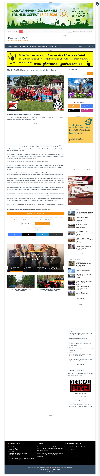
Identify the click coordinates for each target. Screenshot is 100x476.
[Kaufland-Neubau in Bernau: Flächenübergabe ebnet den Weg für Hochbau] (71, 239)
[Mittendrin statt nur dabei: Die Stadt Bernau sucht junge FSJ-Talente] (71, 213)
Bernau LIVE (17, 46)
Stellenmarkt (33, 46)
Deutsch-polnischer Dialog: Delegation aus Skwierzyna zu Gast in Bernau (84, 233)
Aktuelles (24, 46)
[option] (36, 258)
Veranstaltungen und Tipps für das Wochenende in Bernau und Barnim (40, 31)
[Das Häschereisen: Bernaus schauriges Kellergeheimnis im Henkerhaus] (71, 219)
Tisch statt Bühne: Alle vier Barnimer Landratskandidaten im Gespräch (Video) (84, 276)
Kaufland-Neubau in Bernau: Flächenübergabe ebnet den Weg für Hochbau (84, 240)
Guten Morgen (35, 251)
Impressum (89, 31)
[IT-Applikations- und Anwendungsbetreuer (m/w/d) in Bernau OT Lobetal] (71, 263)
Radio (56, 46)
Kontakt (51, 46)
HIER (75, 375)
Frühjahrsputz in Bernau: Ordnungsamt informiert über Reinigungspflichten (83, 226)
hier (50, 209)
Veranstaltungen (42, 46)
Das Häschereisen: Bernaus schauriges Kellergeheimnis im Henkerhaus (83, 219)
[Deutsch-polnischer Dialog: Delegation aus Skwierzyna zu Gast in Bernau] (71, 233)
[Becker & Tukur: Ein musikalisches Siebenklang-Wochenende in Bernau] (71, 282)
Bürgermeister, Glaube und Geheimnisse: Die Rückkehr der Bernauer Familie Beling (83, 246)
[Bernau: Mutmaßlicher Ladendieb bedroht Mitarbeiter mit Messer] (71, 270)
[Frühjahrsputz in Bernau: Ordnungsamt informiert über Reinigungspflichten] (71, 226)
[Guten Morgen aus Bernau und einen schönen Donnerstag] (71, 293)
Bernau (18, 220)
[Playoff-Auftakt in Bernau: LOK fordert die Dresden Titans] (71, 288)
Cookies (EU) (82, 31)
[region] (80, 144)
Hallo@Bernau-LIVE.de (82, 400)
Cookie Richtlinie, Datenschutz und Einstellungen (50, 469)
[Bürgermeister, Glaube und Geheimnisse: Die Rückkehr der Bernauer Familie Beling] (71, 246)
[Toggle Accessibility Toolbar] (97, 4)
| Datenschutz (69, 467)
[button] (80, 170)
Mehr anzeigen (80, 253)
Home (10, 46)
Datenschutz (76, 31)
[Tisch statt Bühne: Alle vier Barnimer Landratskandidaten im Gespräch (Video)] (71, 276)
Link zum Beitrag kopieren (42, 223)
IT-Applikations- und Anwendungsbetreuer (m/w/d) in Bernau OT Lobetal (83, 264)
